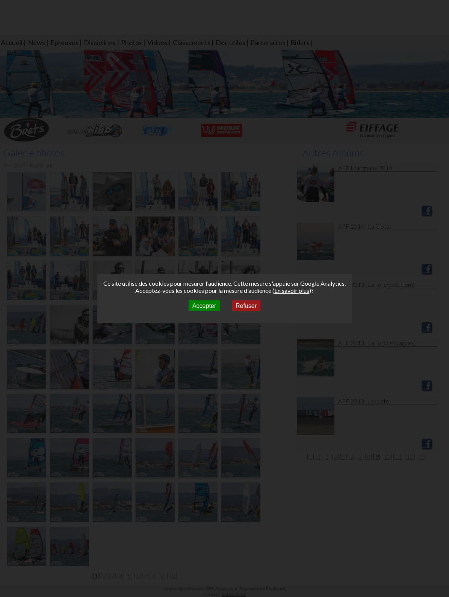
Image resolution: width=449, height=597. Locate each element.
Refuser (246, 306)
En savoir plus (291, 290)
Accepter (204, 306)
